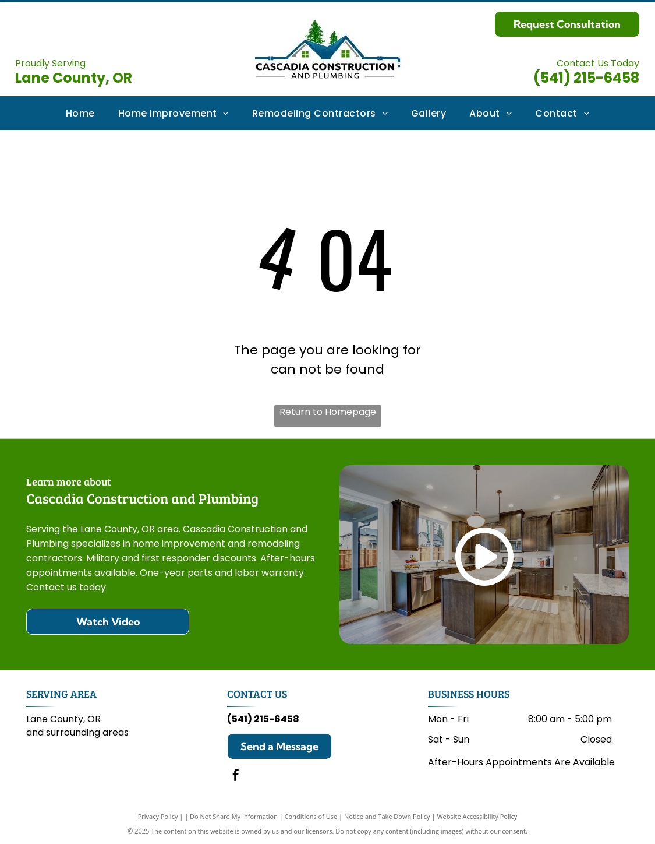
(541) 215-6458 (586, 77)
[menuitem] (80, 113)
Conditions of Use (311, 816)
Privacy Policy (158, 816)
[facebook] (236, 776)
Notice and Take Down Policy (387, 816)
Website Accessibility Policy (477, 816)
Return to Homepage (327, 412)
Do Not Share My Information (234, 816)
